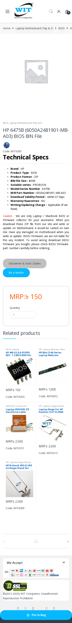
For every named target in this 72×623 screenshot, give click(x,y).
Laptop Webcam (51, 349)
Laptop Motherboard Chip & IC (34, 28)
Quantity (15, 308)
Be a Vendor (16, 272)
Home (6, 28)
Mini (62, 349)
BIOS (61, 28)
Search (51, 11)
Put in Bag (39, 615)
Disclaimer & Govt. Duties (25, 263)
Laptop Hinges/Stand (53, 405)
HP (40, 349)
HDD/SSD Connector (16, 405)
